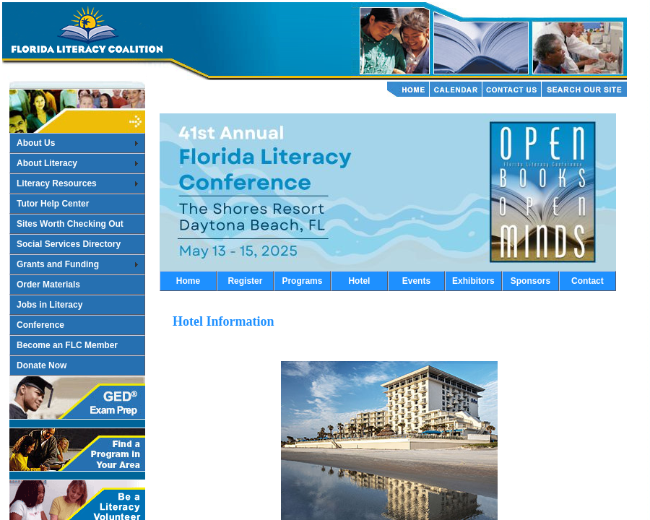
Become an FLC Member (67, 345)
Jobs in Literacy (49, 305)
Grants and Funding (58, 264)
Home (188, 281)
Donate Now (41, 365)
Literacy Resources (57, 183)
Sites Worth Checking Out (70, 224)
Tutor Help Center (53, 204)
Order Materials (48, 285)
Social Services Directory (69, 244)
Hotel (359, 281)
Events (416, 281)
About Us (36, 143)
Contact (587, 281)
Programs (302, 281)
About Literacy (47, 163)
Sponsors (530, 281)
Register (245, 281)
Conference (40, 325)
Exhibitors (473, 281)
